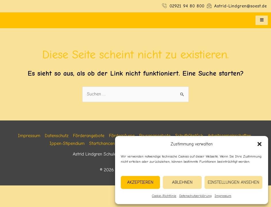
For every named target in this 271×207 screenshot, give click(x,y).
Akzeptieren (140, 182)
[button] (259, 144)
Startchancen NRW (107, 143)
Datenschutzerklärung (195, 196)
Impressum (223, 196)
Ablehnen (182, 182)
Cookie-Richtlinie (164, 196)
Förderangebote (88, 135)
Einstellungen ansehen (233, 182)
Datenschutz (56, 135)
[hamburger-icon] (261, 20)
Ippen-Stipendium (67, 143)
